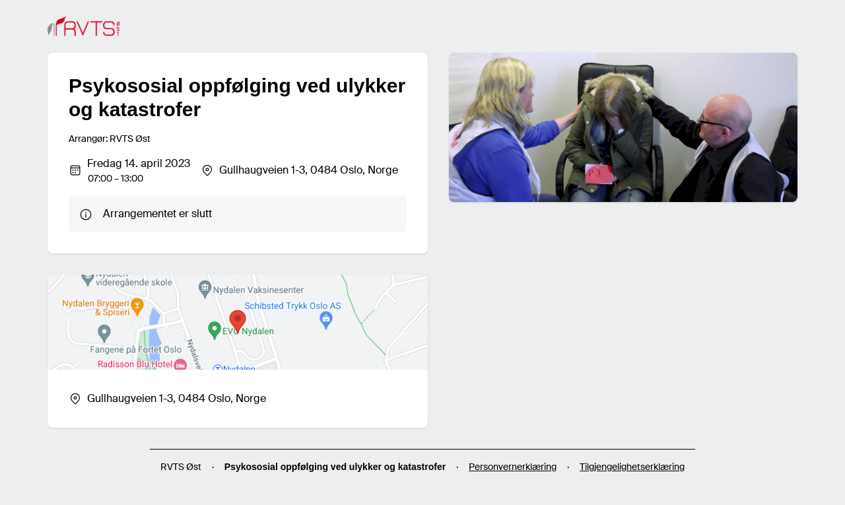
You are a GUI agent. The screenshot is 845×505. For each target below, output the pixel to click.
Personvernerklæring (513, 467)
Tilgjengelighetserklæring (632, 467)
